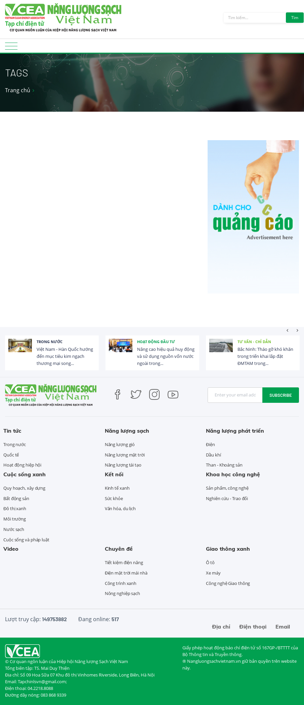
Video (10, 548)
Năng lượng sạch (127, 430)
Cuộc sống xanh (24, 474)
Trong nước (49, 341)
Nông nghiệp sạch (122, 593)
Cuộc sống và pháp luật (26, 540)
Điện (210, 444)
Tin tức (12, 430)
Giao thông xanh (228, 548)
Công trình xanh (121, 583)
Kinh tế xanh (117, 488)
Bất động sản (16, 498)
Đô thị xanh (14, 508)
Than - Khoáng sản (224, 465)
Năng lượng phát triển (235, 430)
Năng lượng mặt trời (125, 455)
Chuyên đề (119, 548)
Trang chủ (17, 90)
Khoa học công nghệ (233, 474)
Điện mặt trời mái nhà (126, 573)
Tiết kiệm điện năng (124, 562)
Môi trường (14, 519)
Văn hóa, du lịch (120, 508)
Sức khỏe (114, 498)
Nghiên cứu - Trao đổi (227, 498)
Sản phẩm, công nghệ (227, 488)
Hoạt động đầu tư (156, 341)
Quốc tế (11, 455)
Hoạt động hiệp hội (22, 465)
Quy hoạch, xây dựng (24, 488)
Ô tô (210, 562)
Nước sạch (13, 529)
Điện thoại (252, 626)
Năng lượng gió (120, 444)
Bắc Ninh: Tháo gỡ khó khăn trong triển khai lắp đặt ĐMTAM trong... (265, 356)
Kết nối (114, 474)
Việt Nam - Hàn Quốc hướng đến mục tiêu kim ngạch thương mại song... (65, 356)
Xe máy (213, 573)
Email (282, 626)
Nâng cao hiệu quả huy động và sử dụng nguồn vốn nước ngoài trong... (165, 356)
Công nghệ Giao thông (228, 583)
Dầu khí (213, 455)
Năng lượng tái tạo (123, 465)
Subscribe (280, 395)
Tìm (294, 17)
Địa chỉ (221, 626)
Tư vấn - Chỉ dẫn (254, 341)
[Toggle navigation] (11, 48)
